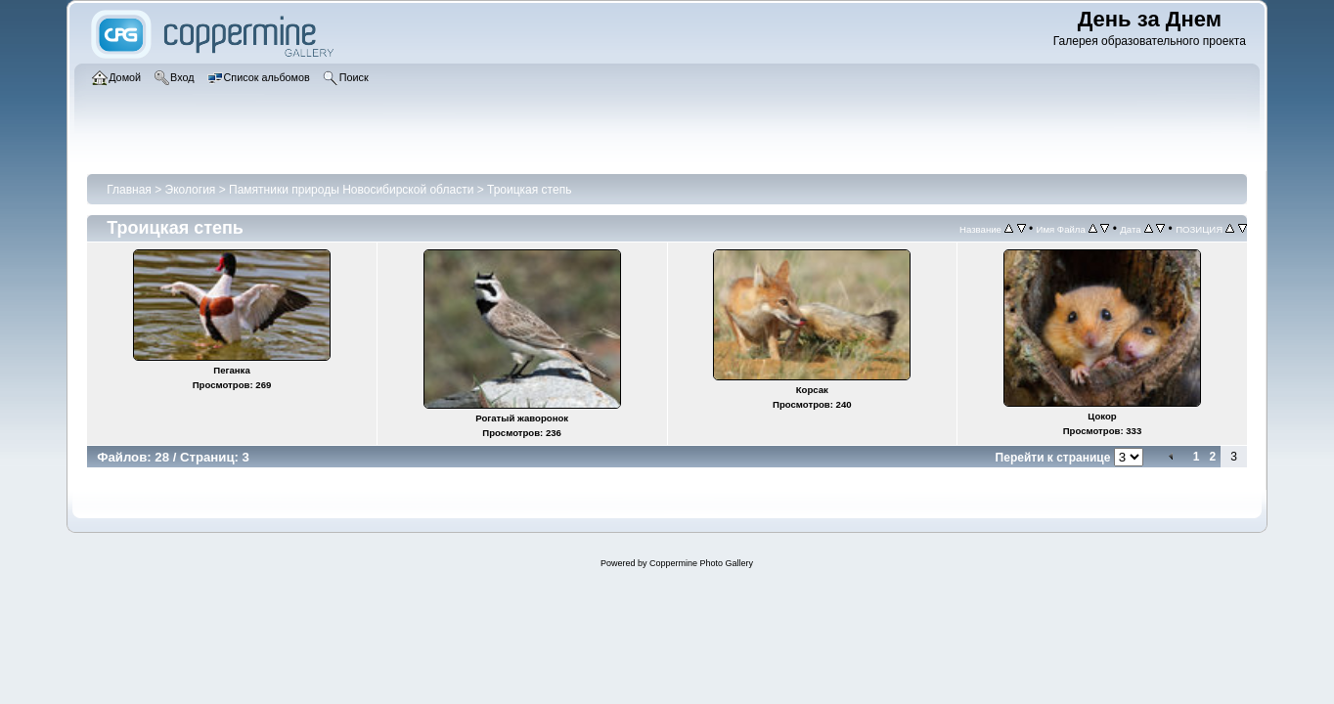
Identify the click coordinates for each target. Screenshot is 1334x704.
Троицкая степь (529, 190)
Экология (190, 190)
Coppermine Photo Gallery (701, 563)
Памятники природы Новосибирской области (351, 190)
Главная (129, 190)
